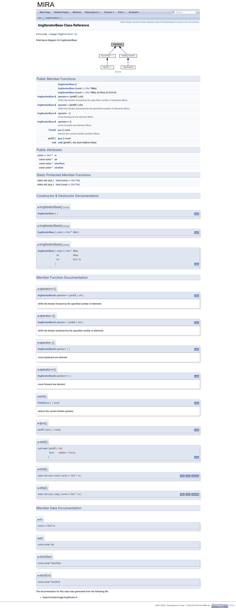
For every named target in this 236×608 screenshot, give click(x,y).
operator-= (63, 105)
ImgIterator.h (70, 597)
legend (118, 72)
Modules (77, 12)
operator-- (63, 113)
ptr (56, 159)
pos (60, 130)
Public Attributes (147, 22)
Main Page (45, 12)
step (58, 184)
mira (40, 18)
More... (125, 100)
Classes (109, 12)
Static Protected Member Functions (169, 22)
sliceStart (60, 163)
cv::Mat (86, 88)
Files (121, 12)
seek (60, 142)
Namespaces (92, 12)
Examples (134, 12)
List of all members (191, 22)
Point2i (52, 130)
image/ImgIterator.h (63, 34)
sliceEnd (59, 167)
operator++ (63, 121)
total (58, 180)
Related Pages (61, 12)
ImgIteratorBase (52, 18)
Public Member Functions (130, 22)
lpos (60, 138)
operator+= (63, 96)
